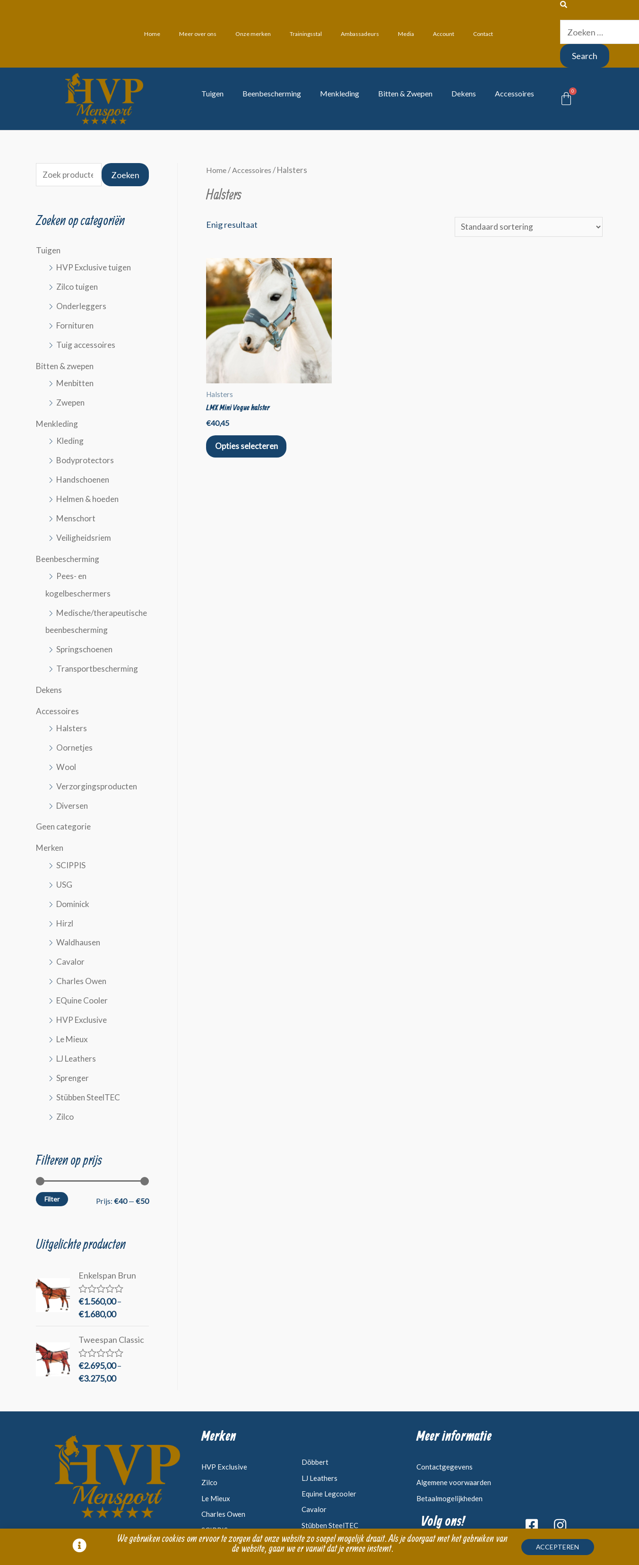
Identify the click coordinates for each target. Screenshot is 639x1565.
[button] (563, 1548)
